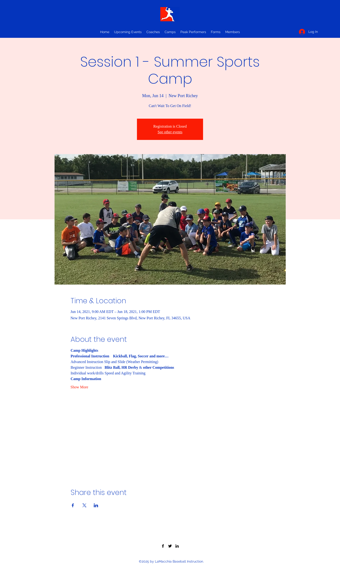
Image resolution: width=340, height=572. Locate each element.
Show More (79, 387)
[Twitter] (170, 546)
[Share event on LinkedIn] (96, 505)
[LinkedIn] (177, 546)
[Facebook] (163, 546)
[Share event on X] (84, 505)
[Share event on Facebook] (73, 505)
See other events (170, 132)
